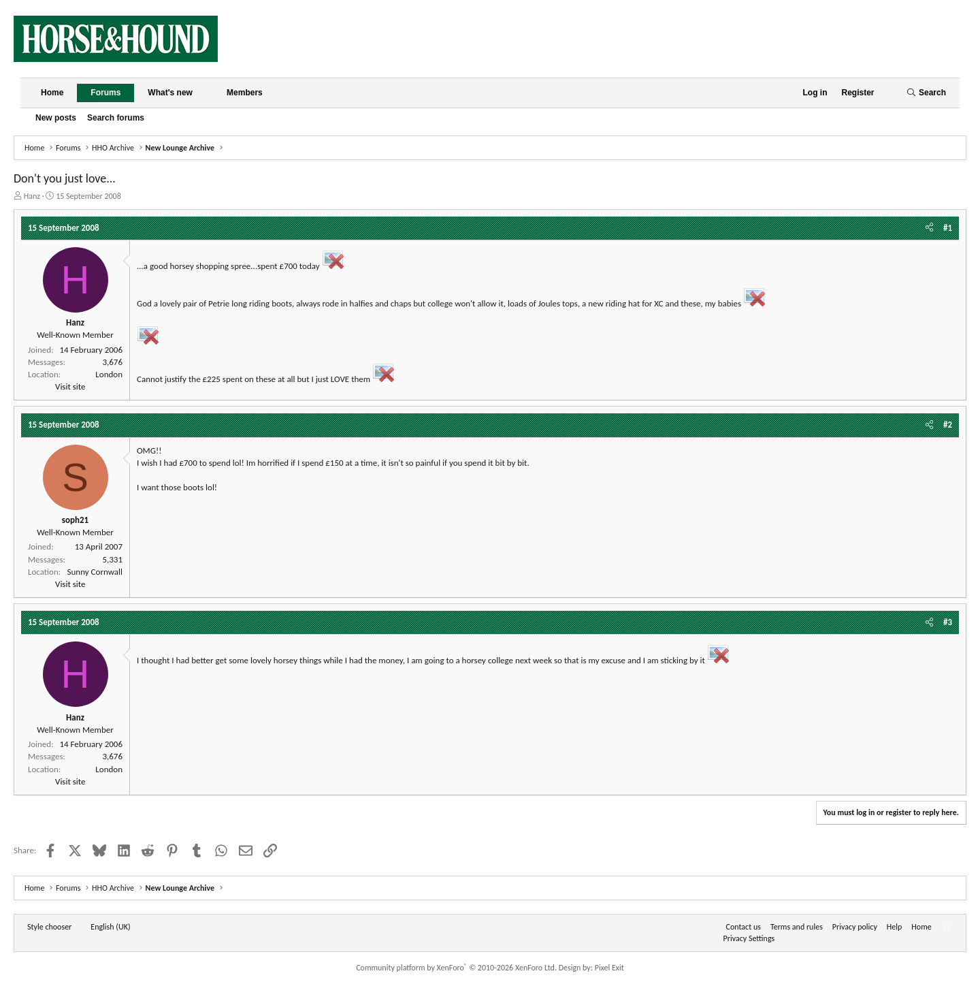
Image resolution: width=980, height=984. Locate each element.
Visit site (70, 386)
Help (894, 927)
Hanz (32, 196)
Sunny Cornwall (94, 572)
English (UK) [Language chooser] (110, 927)
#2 (947, 424)
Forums (105, 92)
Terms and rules (796, 927)
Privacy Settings (749, 938)
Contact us (743, 927)
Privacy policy (854, 927)
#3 (947, 622)
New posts (55, 118)
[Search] (926, 93)
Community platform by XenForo (456, 967)
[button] (203, 93)
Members (245, 92)
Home (52, 92)
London (108, 374)
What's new (170, 92)
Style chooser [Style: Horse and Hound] (49, 927)
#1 (947, 228)
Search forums (115, 118)
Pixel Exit (609, 967)
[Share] (929, 228)
